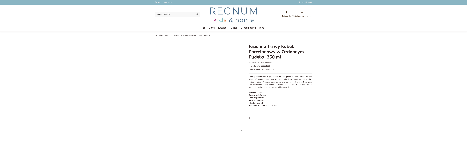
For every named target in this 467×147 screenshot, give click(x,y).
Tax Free (158, 2)
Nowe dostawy (168, 2)
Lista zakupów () (305, 2)
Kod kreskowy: (254, 69)
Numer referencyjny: (256, 62)
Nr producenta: (254, 66)
